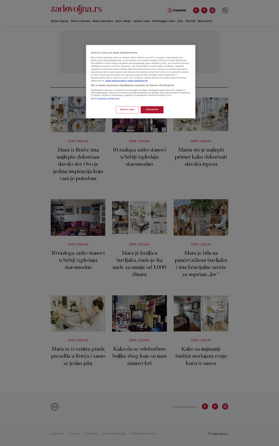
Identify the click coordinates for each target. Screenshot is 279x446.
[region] (141, 82)
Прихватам (152, 110)
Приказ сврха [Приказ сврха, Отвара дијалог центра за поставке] (127, 110)
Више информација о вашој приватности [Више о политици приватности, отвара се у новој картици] (126, 81)
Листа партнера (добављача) (105, 99)
